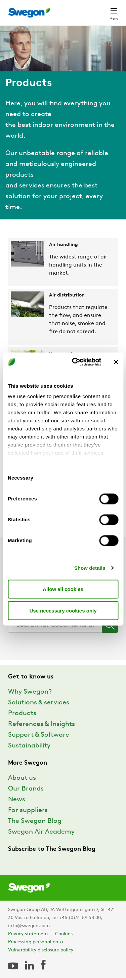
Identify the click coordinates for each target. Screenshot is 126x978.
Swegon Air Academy (41, 832)
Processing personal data (35, 942)
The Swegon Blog (34, 821)
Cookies (64, 934)
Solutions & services (38, 702)
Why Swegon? (30, 692)
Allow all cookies (63, 589)
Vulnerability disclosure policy (40, 950)
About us (22, 778)
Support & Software (38, 735)
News (16, 799)
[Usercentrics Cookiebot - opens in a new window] (75, 362)
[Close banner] (116, 361)
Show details (90, 568)
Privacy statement (28, 934)
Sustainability (29, 745)
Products (22, 713)
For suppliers (28, 810)
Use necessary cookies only (62, 610)
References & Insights (41, 724)
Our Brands (26, 788)
